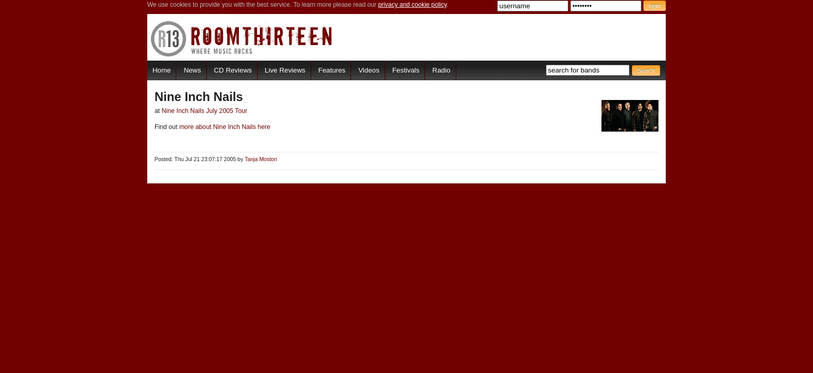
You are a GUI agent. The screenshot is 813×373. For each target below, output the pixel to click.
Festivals (405, 70)
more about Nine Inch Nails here (223, 127)
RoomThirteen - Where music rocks (242, 38)
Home (161, 70)
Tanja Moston (261, 159)
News (192, 70)
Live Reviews (285, 70)
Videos (368, 70)
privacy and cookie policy (412, 4)
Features (331, 70)
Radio (441, 70)
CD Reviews (233, 70)
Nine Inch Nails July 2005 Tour (204, 110)
